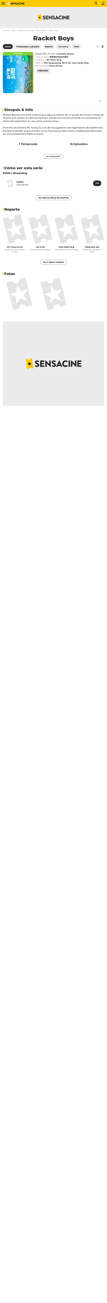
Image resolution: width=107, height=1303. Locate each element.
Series (13, 31)
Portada (6, 31)
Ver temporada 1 (53, 156)
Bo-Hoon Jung (54, 60)
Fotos (9, 274)
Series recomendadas (26, 31)
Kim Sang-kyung (15, 247)
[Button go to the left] (97, 46)
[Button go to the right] (102, 46)
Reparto (12, 209)
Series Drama (41, 31)
